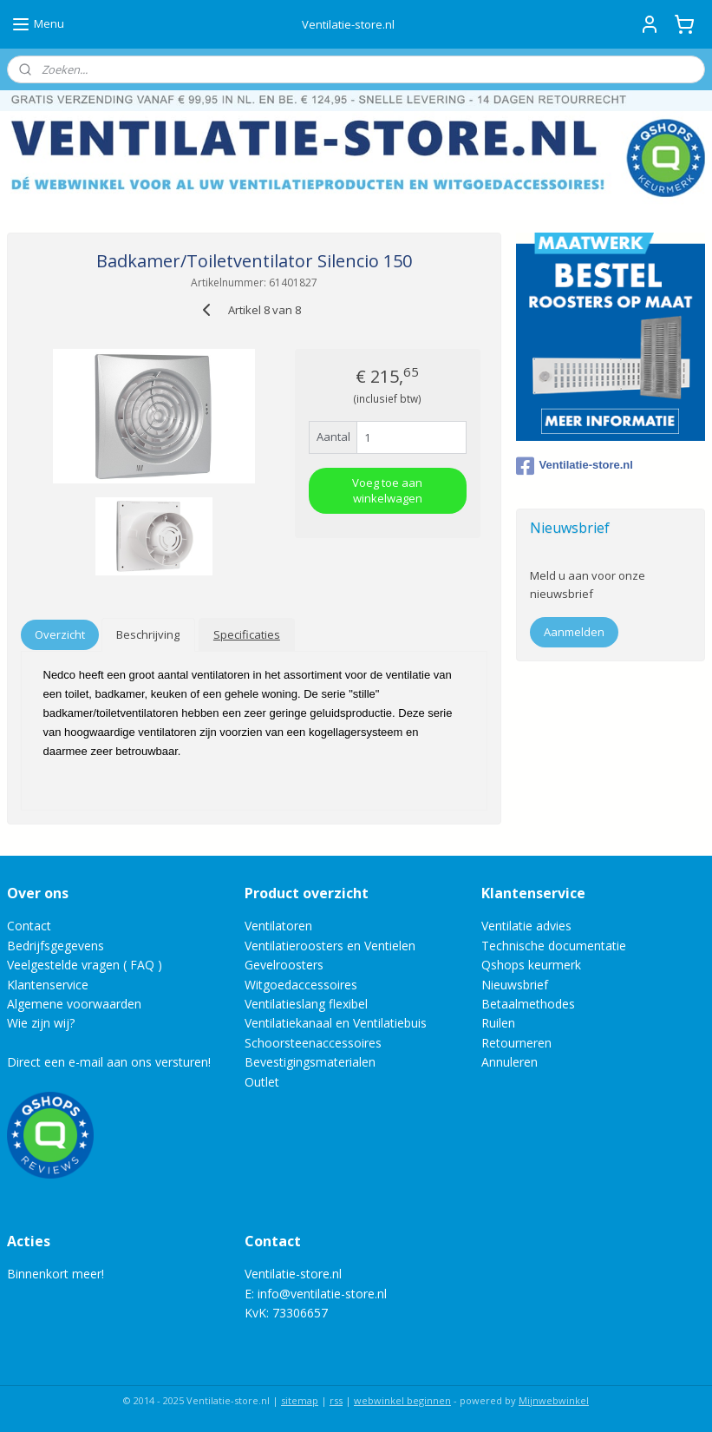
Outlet (264, 1082)
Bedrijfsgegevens (55, 945)
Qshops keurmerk (531, 964)
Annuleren (509, 1062)
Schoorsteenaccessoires (313, 1043)
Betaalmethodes (528, 1003)
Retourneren (516, 1043)
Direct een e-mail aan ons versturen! (109, 1062)
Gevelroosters (284, 964)
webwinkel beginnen (402, 1400)
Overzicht (60, 634)
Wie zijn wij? (41, 1023)
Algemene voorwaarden (74, 1003)
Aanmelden (574, 632)
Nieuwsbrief (514, 984)
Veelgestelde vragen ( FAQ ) (84, 964)
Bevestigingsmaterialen (310, 1062)
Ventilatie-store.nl (574, 466)
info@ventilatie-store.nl (322, 1293)
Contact (29, 925)
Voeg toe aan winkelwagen (387, 490)
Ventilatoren (278, 925)
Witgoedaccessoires (301, 984)
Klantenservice (47, 984)
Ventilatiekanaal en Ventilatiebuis (336, 1023)
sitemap (299, 1400)
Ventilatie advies (526, 925)
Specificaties (246, 634)
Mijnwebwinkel (554, 1400)
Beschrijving (148, 634)
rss (336, 1400)
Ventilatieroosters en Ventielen (330, 945)
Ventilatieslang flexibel (306, 1003)
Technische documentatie (553, 945)
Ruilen (498, 1023)
